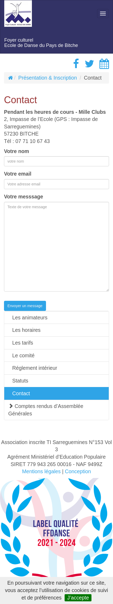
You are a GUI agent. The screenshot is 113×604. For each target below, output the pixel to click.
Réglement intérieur (34, 368)
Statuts (20, 381)
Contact (21, 393)
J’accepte (78, 598)
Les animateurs (29, 317)
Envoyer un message (25, 306)
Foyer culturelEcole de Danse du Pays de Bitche (41, 42)
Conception (78, 471)
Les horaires (26, 330)
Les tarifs (22, 343)
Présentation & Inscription (47, 78)
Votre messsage (23, 196)
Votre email (17, 174)
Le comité (23, 355)
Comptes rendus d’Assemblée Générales (45, 409)
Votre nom (16, 151)
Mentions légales (41, 471)
